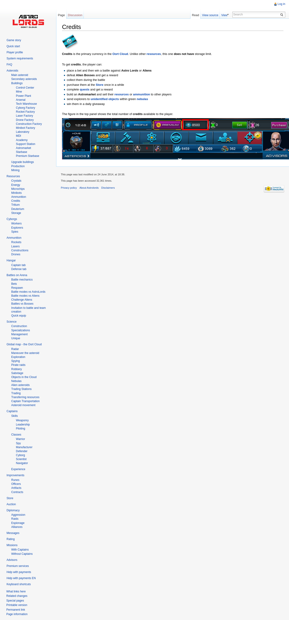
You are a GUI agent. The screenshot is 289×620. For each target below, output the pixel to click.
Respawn (17, 287)
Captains (12, 411)
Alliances (16, 527)
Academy (22, 140)
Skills (14, 416)
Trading (16, 393)
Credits (15, 200)
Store (99, 85)
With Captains (20, 549)
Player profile (15, 52)
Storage (16, 213)
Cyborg (20, 455)
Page (61, 15)
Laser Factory (24, 115)
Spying (15, 361)
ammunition (141, 94)
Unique (15, 338)
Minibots (16, 193)
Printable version (16, 605)
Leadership (23, 424)
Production (18, 166)
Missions (12, 545)
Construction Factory (29, 124)
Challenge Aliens (21, 299)
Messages (13, 533)
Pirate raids (18, 365)
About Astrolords (89, 187)
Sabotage (17, 373)
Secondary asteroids (24, 79)
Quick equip (18, 315)
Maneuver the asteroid (25, 353)
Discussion (75, 15)
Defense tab (18, 269)
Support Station (25, 144)
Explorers (17, 227)
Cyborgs (12, 219)
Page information (17, 614)
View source (215, 15)
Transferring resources (25, 397)
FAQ (9, 64)
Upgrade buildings (22, 162)
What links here (16, 591)
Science (12, 321)
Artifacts (16, 488)
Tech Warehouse (26, 103)
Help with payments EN (21, 578)
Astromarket (23, 148)
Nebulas (16, 381)
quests (84, 89)
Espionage (18, 523)
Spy (18, 443)
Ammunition (18, 196)
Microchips (18, 189)
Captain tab (18, 265)
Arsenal (21, 99)
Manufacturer (24, 447)
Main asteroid (19, 75)
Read (201, 15)
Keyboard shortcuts (19, 584)
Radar (15, 349)
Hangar (11, 260)
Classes (16, 434)
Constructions (19, 250)
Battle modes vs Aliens (25, 295)
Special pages (15, 600)
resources (153, 54)
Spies (14, 231)
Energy (15, 185)
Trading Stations (21, 389)
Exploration (18, 357)
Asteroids (12, 70)
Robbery (16, 369)
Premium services (18, 566)
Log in (281, 4)
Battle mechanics (22, 279)
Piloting (20, 428)
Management (19, 334)
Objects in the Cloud (24, 377)
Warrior (20, 439)
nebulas (142, 99)
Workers (16, 223)
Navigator (22, 463)
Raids (14, 518)
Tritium (15, 204)
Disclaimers (108, 187)
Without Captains (22, 553)
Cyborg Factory (25, 107)
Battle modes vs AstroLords (28, 291)
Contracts (17, 492)
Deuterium (17, 209)
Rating (11, 539)
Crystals (16, 180)
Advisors (12, 560)
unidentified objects (105, 99)
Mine (19, 91)
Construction (19, 326)
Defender (21, 451)
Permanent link (15, 609)
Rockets (16, 242)
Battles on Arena (17, 275)
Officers (16, 484)
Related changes (16, 596)
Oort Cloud (120, 54)
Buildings (17, 83)
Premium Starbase (27, 156)
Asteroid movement (23, 405)
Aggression (18, 514)
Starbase (21, 152)
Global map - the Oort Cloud (24, 344)
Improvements (15, 475)
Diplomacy (13, 510)
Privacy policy (69, 187)
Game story (14, 40)
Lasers (15, 246)
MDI (18, 135)
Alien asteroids (20, 385)
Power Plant (23, 95)
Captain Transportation (25, 401)
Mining (15, 170)
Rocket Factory (25, 111)
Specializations (20, 330)
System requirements (20, 58)
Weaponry (22, 420)
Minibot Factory (25, 128)
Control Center (25, 87)
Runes (15, 480)
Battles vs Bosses (22, 303)
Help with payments (19, 572)
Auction (11, 504)
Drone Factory (25, 120)
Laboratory (22, 131)
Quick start (13, 46)
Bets (14, 283)
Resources (13, 176)
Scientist (21, 459)
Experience (18, 469)
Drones (15, 254)
